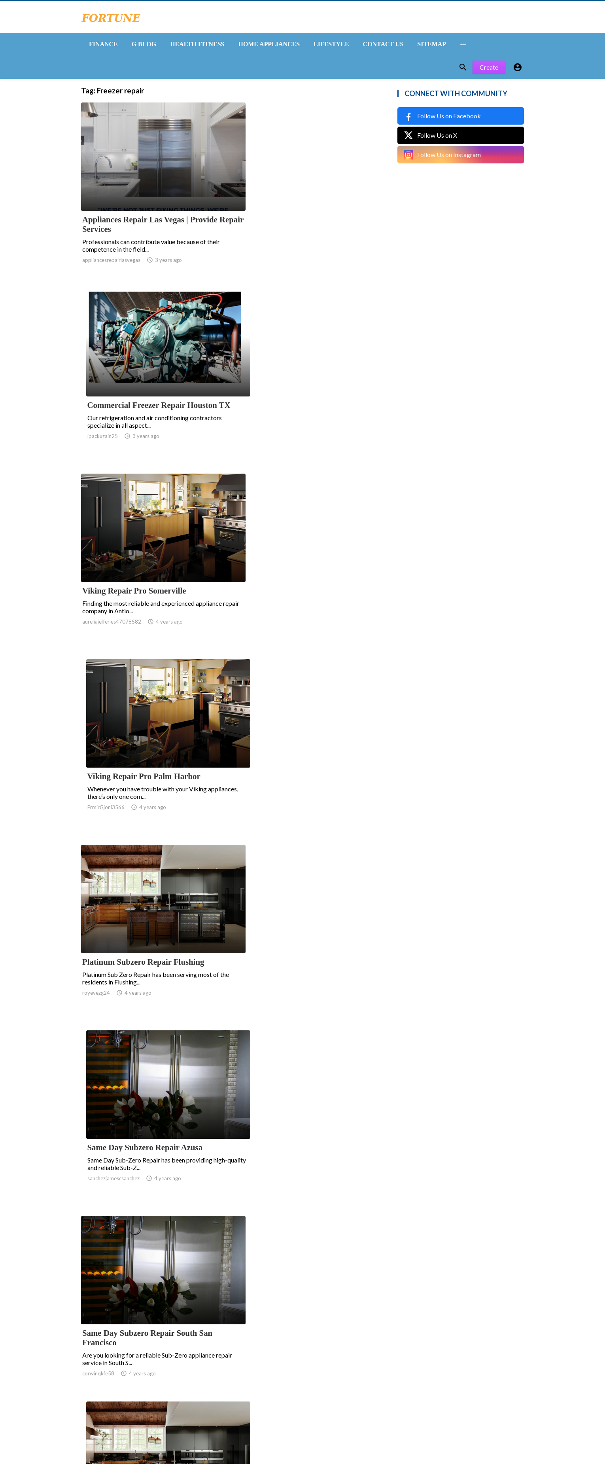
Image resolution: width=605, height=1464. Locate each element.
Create (489, 70)
